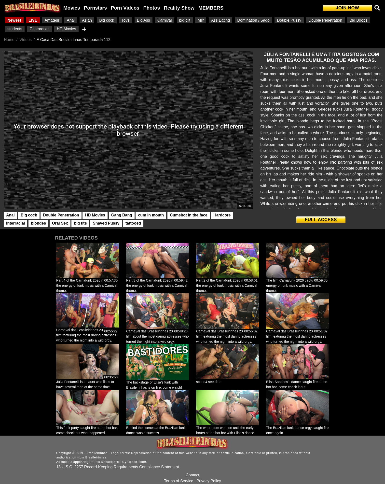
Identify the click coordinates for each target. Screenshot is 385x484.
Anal (71, 20)
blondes (38, 223)
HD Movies (66, 29)
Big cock (106, 20)
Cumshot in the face (188, 215)
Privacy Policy (208, 481)
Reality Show (179, 8)
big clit (184, 20)
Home (9, 40)
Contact (192, 475)
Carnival (164, 20)
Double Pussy (289, 20)
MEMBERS (210, 8)
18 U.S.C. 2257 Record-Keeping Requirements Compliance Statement (117, 467)
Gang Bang (121, 215)
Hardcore (222, 215)
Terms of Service (178, 481)
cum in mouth (151, 215)
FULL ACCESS (321, 219)
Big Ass (143, 20)
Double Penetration (325, 20)
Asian (87, 20)
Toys (126, 20)
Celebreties (39, 29)
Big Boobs (359, 20)
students (14, 29)
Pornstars (95, 8)
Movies (71, 8)
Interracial (15, 223)
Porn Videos (125, 8)
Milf (201, 20)
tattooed (133, 223)
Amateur (52, 20)
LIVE (32, 20)
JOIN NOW (347, 7)
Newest (14, 20)
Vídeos (25, 40)
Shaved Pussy (106, 223)
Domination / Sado (253, 20)
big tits (80, 223)
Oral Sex (60, 223)
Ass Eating (220, 20)
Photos (151, 8)
